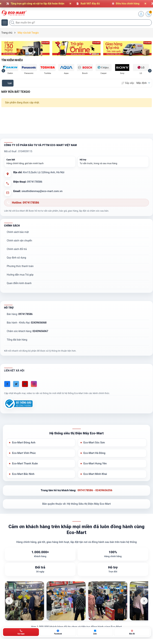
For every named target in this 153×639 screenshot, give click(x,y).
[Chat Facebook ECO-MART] (58, 632)
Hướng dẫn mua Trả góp (20, 274)
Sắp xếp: (128, 83)
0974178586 (34, 181)
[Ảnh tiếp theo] (144, 601)
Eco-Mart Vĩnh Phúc (24, 453)
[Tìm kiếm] (13, 22)
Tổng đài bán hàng (17, 339)
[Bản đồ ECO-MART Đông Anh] (132, 632)
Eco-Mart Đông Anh (23, 442)
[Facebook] (7, 384)
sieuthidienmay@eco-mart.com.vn (42, 191)
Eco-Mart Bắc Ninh (23, 474)
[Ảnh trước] (9, 601)
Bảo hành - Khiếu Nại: (27, 322)
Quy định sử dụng (16, 257)
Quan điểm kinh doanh (19, 283)
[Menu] (4, 22)
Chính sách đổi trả (17, 249)
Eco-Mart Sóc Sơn (94, 442)
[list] (76, 600)
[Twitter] (16, 384)
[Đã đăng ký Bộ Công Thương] (18, 403)
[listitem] (24, 600)
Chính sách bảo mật (18, 232)
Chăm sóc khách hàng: (27, 331)
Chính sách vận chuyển (19, 240)
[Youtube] (25, 384)
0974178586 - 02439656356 (95, 490)
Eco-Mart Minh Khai (95, 474)
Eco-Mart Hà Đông (94, 453)
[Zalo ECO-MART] (95, 632)
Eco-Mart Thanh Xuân (25, 463)
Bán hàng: (20, 314)
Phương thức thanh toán (20, 266)
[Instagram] (34, 384)
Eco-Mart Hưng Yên (95, 463)
